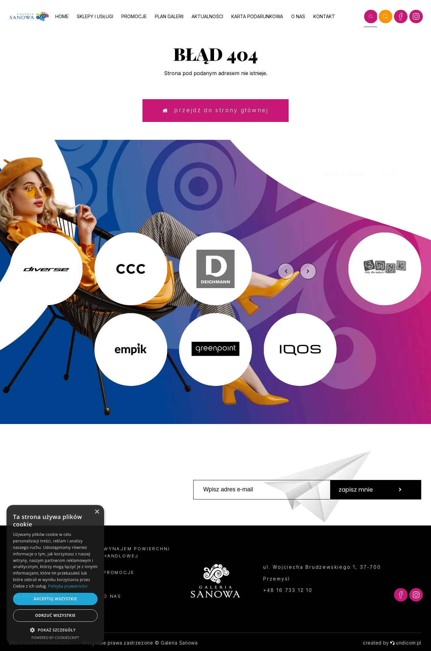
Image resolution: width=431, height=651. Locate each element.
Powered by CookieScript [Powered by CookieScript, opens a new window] (55, 637)
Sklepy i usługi (95, 16)
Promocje (134, 16)
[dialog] (55, 574)
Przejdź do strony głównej (215, 110)
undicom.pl (405, 642)
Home (62, 16)
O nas (298, 16)
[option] (215, 309)
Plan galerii (169, 16)
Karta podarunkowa (257, 16)
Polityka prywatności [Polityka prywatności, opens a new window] (67, 586)
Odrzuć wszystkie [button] (55, 615)
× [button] (96, 512)
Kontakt (324, 16)
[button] (55, 629)
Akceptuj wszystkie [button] (55, 599)
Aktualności (207, 16)
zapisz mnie (370, 489)
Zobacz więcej (368, 173)
